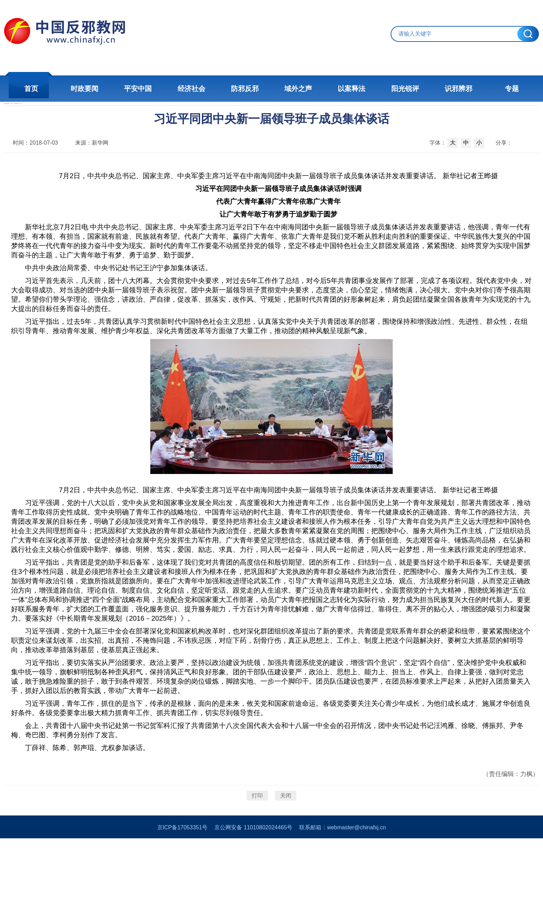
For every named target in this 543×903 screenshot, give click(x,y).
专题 (490, 88)
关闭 (285, 845)
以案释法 (344, 88)
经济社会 (199, 88)
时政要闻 (102, 88)
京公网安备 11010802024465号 (253, 892)
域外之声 (296, 88)
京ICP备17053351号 (182, 892)
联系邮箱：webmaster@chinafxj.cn (342, 892)
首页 (53, 88)
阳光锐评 (393, 88)
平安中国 (150, 88)
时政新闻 (100, 116)
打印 (257, 845)
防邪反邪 (247, 88)
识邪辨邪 (441, 88)
